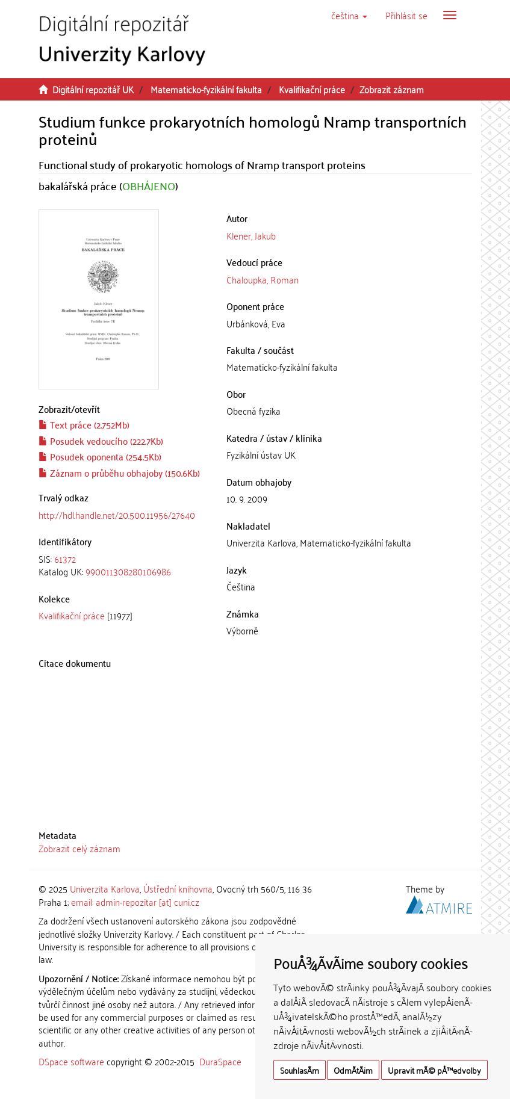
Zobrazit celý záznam (79, 848)
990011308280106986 (128, 571)
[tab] (124, 565)
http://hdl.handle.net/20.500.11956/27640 (117, 514)
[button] (349, 15)
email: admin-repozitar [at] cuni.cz (135, 901)
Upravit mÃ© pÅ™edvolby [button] (434, 1069)
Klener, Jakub (251, 235)
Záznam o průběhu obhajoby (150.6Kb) (119, 472)
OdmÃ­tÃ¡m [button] (353, 1069)
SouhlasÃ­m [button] (299, 1069)
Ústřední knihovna (178, 888)
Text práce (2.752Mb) (84, 424)
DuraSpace (220, 1061)
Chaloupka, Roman (262, 279)
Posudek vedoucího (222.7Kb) (101, 440)
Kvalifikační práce (312, 89)
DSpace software (71, 1061)
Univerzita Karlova (105, 888)
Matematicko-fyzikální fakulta (206, 89)
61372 (65, 558)
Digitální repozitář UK (93, 89)
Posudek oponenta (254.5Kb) (100, 456)
